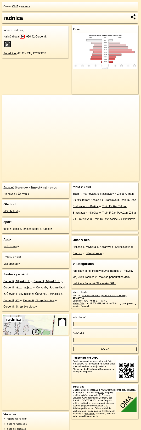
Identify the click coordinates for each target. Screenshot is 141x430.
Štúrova (77, 253)
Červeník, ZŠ (11, 300)
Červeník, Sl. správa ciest (38, 300)
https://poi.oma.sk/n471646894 (124, 178)
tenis (6, 228)
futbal (35, 228)
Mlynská (91, 246)
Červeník (23, 193)
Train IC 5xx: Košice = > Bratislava (114, 219)
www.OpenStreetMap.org (113, 390)
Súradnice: (10, 53)
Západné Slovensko (15, 187)
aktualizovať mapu (91, 295)
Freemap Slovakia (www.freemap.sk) (91, 396)
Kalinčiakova (14, 37)
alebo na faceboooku (17, 424)
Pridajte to (90, 413)
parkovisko (9, 246)
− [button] (8, 106)
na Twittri (104, 363)
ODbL (101, 392)
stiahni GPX (78, 303)
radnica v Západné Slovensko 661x (94, 283)
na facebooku (96, 361)
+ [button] (8, 100)
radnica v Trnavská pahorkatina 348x (107, 277)
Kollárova (105, 246)
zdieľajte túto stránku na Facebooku (92, 362)
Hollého (77, 246)
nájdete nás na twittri (17, 418)
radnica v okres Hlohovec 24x (91, 270)
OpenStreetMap (81, 178)
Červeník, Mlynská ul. (16, 281)
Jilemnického (94, 253)
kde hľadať (79, 317)
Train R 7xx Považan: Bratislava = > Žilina (98, 193)
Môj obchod (10, 211)
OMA (15, 6)
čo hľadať (78, 333)
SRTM (105, 411)
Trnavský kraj (39, 187)
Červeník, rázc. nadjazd (17, 287)
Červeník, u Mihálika (19, 293)
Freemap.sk (99, 178)
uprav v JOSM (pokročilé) (113, 295)
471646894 (78, 298)
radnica (25, 6)
